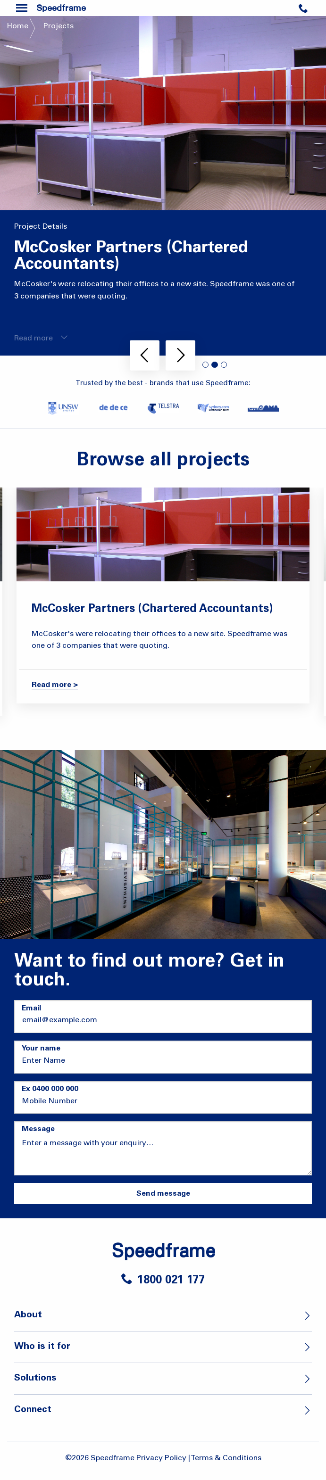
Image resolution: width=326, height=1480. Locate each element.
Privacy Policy (161, 1458)
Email (31, 1008)
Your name (41, 1048)
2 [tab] (214, 365)
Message (38, 1129)
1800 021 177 (163, 1281)
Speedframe (163, 1250)
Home (17, 26)
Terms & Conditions (226, 1458)
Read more (41, 337)
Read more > (55, 685)
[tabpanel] (163, 186)
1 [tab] (205, 365)
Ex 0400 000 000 (50, 1089)
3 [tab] (224, 365)
